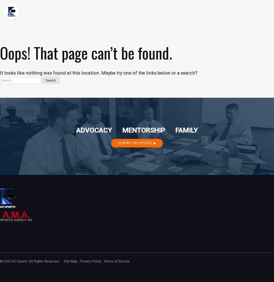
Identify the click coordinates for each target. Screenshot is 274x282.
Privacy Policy (90, 261)
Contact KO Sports (135, 143)
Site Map (70, 261)
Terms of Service (117, 261)
